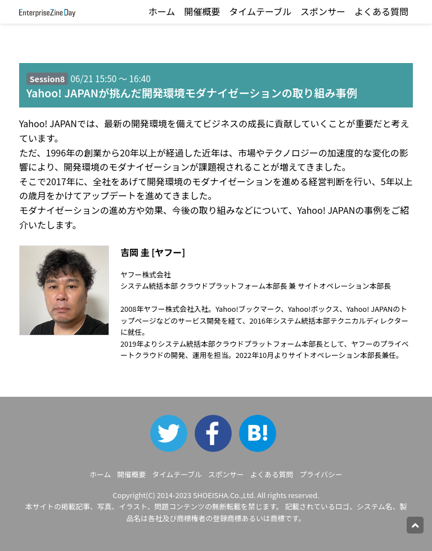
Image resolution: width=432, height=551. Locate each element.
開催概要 (202, 11)
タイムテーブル (260, 11)
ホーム (162, 11)
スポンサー (322, 11)
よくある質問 (381, 11)
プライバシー (321, 474)
